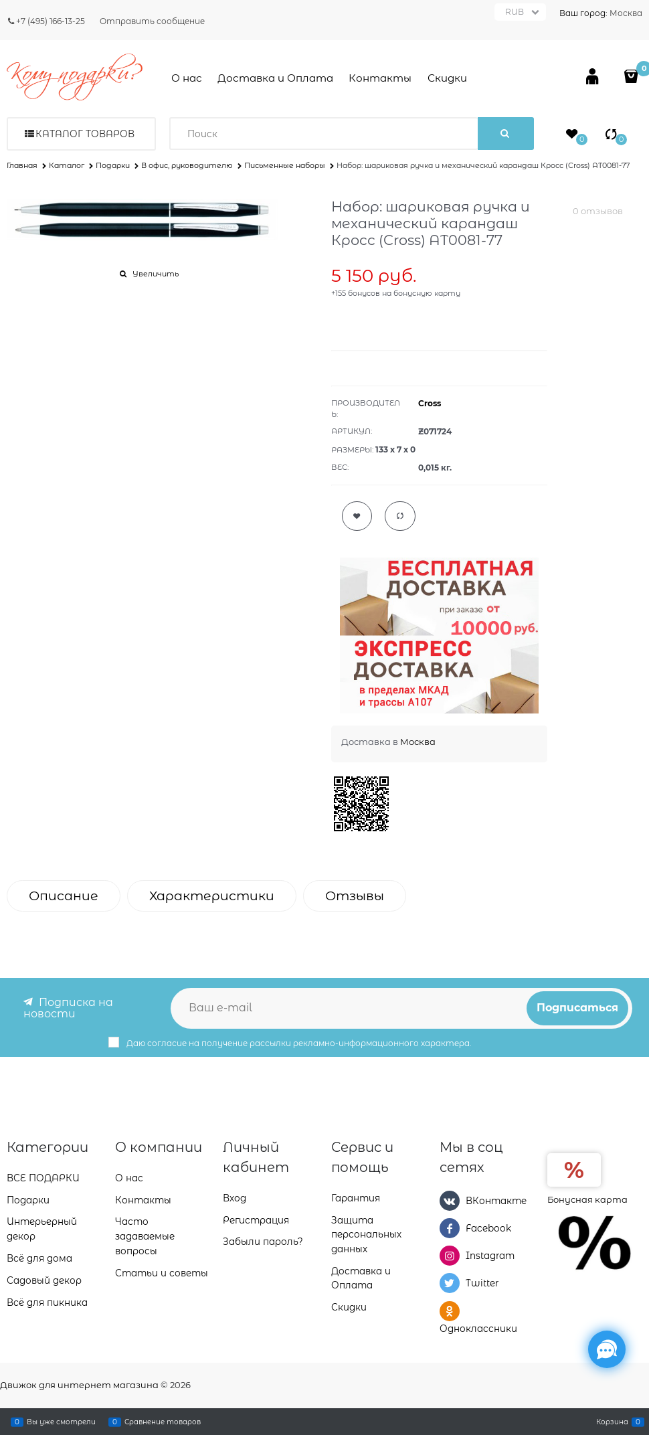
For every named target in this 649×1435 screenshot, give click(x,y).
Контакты (380, 78)
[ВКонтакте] (450, 1201)
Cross (429, 403)
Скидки (447, 78)
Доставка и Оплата (275, 78)
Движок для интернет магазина (79, 1384)
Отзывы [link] (354, 896)
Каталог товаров (84, 134)
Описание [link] (63, 896)
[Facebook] (450, 1228)
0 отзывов (598, 210)
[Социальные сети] (607, 1349)
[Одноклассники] (450, 1311)
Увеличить (155, 273)
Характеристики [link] (211, 896)
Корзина (612, 1421)
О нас (186, 78)
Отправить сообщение (152, 21)
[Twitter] (450, 1283)
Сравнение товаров (162, 1421)
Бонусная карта (587, 1199)
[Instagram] (450, 1256)
